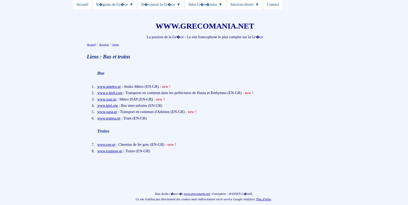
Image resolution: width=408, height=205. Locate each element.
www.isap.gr (107, 99)
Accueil (82, 4)
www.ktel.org (107, 105)
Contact (273, 4)
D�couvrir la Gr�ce (158, 4)
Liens (115, 44)
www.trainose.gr (110, 151)
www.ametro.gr (109, 86)
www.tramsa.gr (108, 118)
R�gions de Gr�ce (112, 4)
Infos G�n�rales (202, 4)
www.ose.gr (106, 144)
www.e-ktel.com (110, 93)
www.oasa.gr (107, 112)
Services (104, 44)
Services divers (242, 4)
